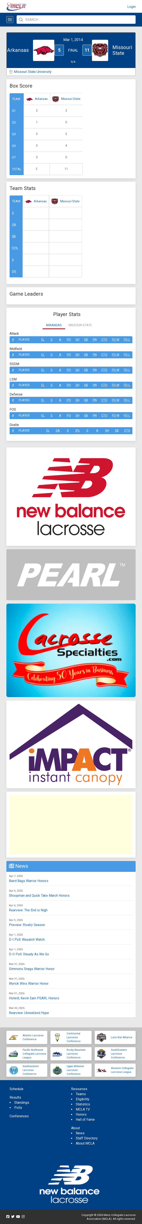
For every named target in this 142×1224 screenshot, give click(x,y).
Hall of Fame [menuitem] (85, 1120)
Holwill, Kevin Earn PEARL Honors (34, 998)
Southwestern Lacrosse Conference (31, 1070)
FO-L (127, 339)
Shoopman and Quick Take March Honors (39, 896)
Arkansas (41, 99)
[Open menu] (9, 19)
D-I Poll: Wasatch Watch (27, 940)
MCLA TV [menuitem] (83, 1109)
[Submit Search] (21, 19)
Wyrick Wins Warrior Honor (29, 983)
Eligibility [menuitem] (82, 1099)
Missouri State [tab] (80, 325)
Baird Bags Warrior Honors (28, 881)
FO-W (115, 339)
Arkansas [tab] (54, 325)
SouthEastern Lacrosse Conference (119, 1053)
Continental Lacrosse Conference (73, 1037)
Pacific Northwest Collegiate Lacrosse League (34, 1053)
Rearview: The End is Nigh (28, 910)
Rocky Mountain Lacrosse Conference (76, 1053)
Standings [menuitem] (21, 1103)
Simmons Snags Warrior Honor (32, 969)
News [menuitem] (80, 1133)
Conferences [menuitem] (19, 1116)
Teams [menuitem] (81, 1094)
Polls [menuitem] (18, 1108)
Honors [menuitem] (81, 1114)
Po (69, 339)
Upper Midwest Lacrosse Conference (75, 1070)
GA (14, 224)
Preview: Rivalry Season (27, 925)
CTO (104, 339)
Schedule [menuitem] (16, 1089)
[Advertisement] (71, 824)
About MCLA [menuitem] (85, 1143)
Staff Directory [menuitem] (87, 1138)
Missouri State (70, 99)
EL (42, 339)
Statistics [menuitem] (83, 1104)
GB (14, 236)
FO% (15, 248)
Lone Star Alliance (121, 1037)
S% (14, 271)
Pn (95, 339)
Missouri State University (33, 72)
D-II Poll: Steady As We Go (29, 954)
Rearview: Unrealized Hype (29, 1013)
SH (77, 339)
